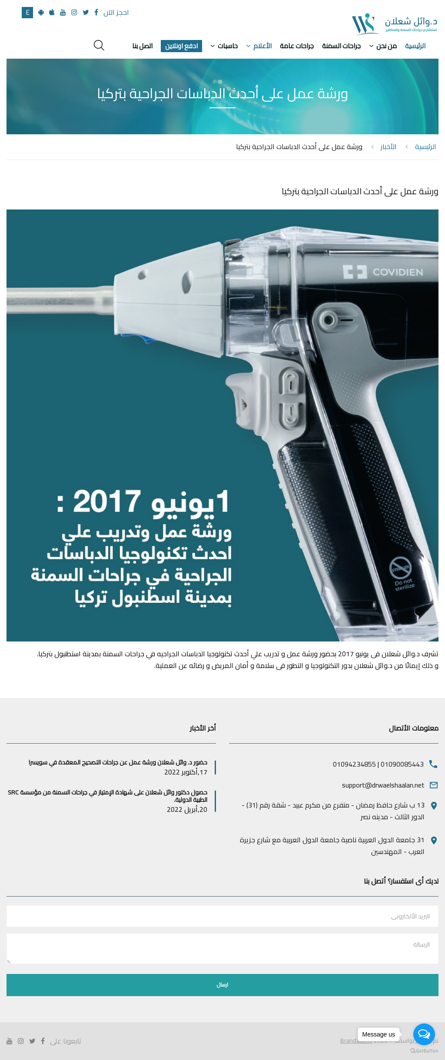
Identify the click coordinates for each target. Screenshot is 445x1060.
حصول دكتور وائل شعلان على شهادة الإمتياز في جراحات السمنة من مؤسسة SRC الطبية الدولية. (107, 796)
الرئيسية (415, 46)
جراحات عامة (297, 46)
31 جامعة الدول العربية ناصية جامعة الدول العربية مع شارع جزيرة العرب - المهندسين (332, 845)
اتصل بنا (142, 46)
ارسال (222, 985)
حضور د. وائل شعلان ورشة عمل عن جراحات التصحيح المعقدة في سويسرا (118, 762)
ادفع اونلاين (181, 46)
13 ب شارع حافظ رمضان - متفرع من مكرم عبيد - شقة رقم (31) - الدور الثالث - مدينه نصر (333, 810)
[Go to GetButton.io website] (424, 1051)
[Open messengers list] (424, 1034)
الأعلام (262, 46)
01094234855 (354, 764)
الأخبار (389, 147)
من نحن (386, 46)
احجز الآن (116, 12)
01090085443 (402, 764)
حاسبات (228, 46)
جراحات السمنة (341, 46)
